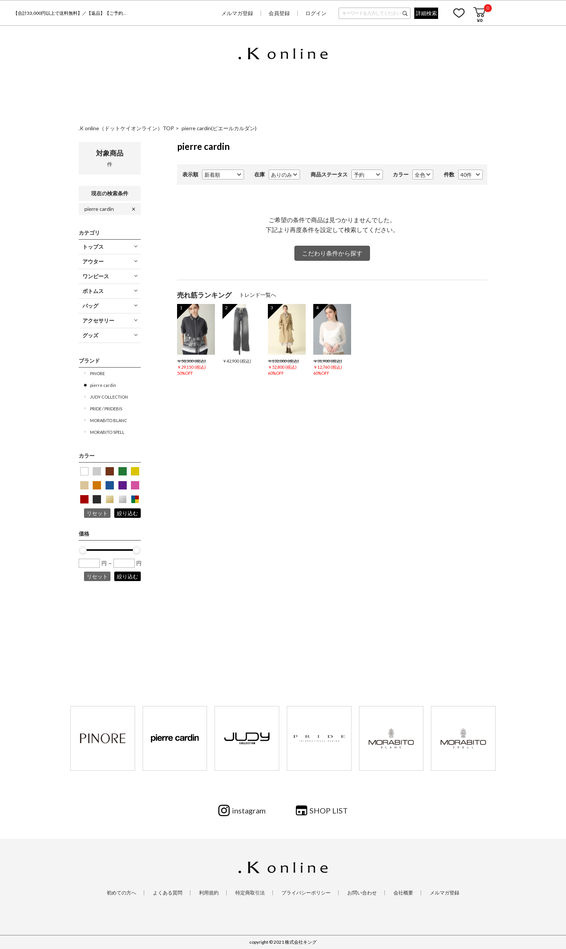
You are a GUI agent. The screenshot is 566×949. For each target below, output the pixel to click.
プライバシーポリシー (306, 892)
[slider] (83, 550)
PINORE (97, 373)
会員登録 (279, 13)
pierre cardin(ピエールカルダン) (219, 128)
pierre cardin (99, 209)
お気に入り (459, 13)
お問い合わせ (362, 892)
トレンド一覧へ (257, 294)
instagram (249, 810)
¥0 (479, 20)
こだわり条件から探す (332, 253)
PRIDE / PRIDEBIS (106, 408)
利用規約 (209, 892)
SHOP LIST (328, 810)
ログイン (316, 13)
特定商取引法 (250, 892)
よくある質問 (167, 892)
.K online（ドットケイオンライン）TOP (126, 128)
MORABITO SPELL (107, 432)
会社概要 (403, 892)
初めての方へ (121, 892)
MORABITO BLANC (108, 420)
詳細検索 (426, 13)
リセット (97, 513)
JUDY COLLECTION (109, 396)
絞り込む (127, 513)
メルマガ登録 (237, 13)
